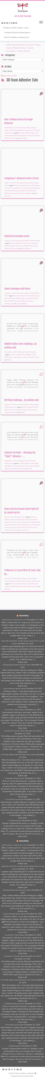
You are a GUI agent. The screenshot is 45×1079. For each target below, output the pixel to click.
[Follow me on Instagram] (10, 23)
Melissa (8, 360)
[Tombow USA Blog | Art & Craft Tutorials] (22, 8)
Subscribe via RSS (10, 76)
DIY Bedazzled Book (15, 821)
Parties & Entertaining (16, 581)
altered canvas (20, 520)
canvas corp (29, 520)
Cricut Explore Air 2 (16, 188)
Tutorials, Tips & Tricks (32, 581)
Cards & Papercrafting (28, 128)
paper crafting (27, 135)
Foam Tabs (28, 188)
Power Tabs (21, 469)
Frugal (12, 586)
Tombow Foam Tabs (11, 530)
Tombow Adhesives (25, 193)
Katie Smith (23, 138)
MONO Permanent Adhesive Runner (21, 301)
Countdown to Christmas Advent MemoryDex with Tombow (22, 731)
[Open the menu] (41, 22)
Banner (21, 466)
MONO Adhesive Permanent (13, 246)
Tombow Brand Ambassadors (17, 32)
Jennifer (29, 469)
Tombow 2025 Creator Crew (15, 27)
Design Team (8, 130)
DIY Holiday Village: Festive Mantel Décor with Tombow (18, 755)
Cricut (6, 188)
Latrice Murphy (32, 243)
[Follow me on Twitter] (5, 23)
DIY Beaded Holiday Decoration (15, 778)
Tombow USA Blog (24, 616)
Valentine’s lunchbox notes (16, 236)
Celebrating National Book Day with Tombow (23, 45)
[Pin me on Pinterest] (16, 23)
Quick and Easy (33, 586)
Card (38, 296)
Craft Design (34, 185)
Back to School (13, 466)
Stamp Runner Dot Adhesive (31, 525)
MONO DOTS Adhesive (28, 191)
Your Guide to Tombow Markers (18, 51)
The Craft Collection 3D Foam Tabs (24, 527)
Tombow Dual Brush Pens (30, 357)
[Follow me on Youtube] (14, 23)
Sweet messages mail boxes (17, 288)
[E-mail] (3, 23)
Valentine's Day (14, 248)
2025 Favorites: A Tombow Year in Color (14, 620)
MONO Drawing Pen (11, 193)
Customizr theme (28, 1076)
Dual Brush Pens (15, 135)
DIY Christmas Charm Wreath (15, 799)
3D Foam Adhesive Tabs (26, 133)
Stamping (36, 135)
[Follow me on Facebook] (7, 23)
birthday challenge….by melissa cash (21, 400)
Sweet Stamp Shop (10, 138)
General (37, 241)
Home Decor (29, 466)
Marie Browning (13, 191)
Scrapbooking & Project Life (23, 130)
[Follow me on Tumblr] (12, 23)
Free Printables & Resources (16, 37)
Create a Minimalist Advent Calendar (19, 48)
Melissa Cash (31, 355)
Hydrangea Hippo (21, 586)
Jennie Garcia (25, 522)
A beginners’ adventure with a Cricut (21, 178)
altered (32, 296)
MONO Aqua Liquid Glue (24, 298)
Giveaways (32, 352)
